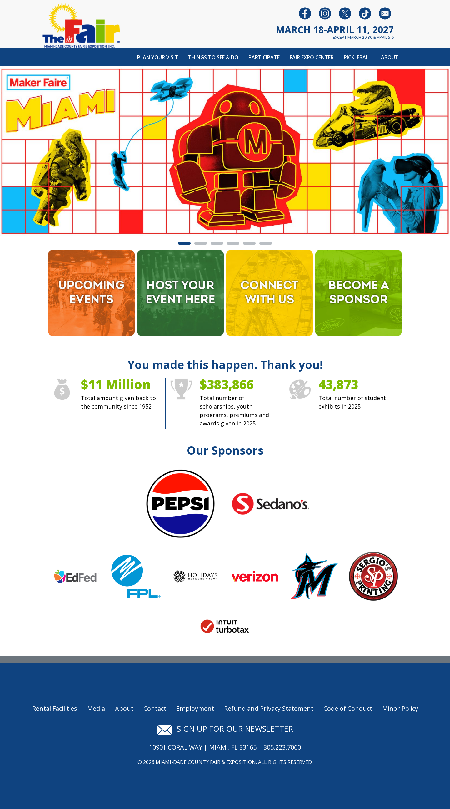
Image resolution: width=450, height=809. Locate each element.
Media (96, 708)
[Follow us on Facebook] (305, 13)
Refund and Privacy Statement (268, 708)
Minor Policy (400, 708)
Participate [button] (264, 57)
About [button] (389, 57)
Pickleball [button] (357, 57)
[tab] (184, 243)
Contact (154, 708)
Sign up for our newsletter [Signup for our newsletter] (225, 728)
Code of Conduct (347, 708)
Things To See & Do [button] (213, 57)
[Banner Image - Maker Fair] (225, 150)
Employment (195, 708)
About (124, 708)
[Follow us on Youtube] (365, 13)
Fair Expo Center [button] (312, 57)
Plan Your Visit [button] (157, 57)
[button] (34, 151)
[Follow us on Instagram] (325, 13)
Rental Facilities (54, 708)
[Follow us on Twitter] (345, 13)
